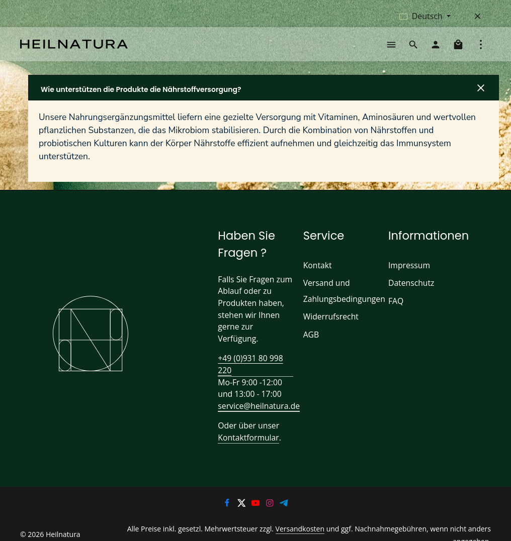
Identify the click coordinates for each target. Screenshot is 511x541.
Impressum (408, 271)
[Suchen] (413, 47)
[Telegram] (284, 499)
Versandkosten (270, 523)
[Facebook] (228, 499)
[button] (263, 93)
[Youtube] (256, 499)
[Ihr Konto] (435, 47)
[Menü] (391, 47)
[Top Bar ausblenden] (478, 16)
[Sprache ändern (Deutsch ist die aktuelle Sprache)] (425, 16)
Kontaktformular (246, 431)
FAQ (396, 307)
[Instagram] (271, 499)
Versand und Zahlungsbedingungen (342, 297)
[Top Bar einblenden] (481, 47)
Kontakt (316, 271)
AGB (311, 341)
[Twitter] (242, 499)
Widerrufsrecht (329, 322)
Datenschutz (410, 289)
